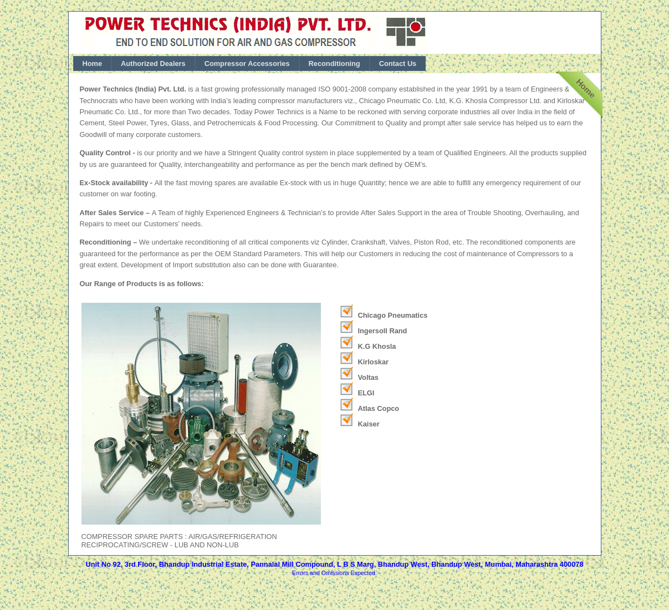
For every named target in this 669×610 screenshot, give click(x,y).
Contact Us (398, 63)
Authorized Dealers (153, 63)
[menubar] (249, 63)
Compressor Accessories (247, 63)
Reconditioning (334, 63)
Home (93, 63)
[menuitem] (92, 63)
